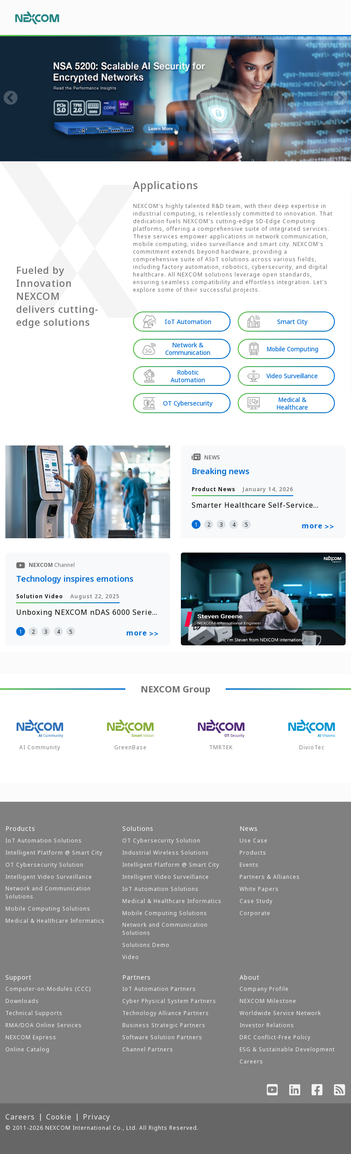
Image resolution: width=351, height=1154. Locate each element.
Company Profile (264, 989)
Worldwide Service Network (280, 1013)
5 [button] (246, 523)
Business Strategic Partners (163, 1025)
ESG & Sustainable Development (287, 1049)
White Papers (259, 889)
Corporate (255, 913)
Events (249, 865)
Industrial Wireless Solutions (165, 852)
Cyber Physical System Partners (169, 1001)
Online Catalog (27, 1049)
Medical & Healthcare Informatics (55, 921)
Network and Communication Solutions (48, 892)
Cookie (59, 1117)
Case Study (256, 901)
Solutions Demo (146, 945)
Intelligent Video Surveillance (48, 877)
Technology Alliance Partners (165, 1013)
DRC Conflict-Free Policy (275, 1037)
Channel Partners (147, 1049)
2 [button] (208, 523)
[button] (144, 143)
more (318, 525)
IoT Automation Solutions (43, 840)
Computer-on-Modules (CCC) (48, 989)
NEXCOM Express (30, 1037)
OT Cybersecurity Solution (44, 865)
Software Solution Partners (162, 1037)
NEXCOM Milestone (268, 1001)
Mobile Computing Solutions (47, 908)
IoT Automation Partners (159, 989)
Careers (251, 1061)
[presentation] (11, 98)
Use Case (254, 840)
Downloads (22, 1001)
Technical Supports (34, 1013)
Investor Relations (267, 1025)
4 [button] (233, 523)
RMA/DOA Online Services (43, 1025)
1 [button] (196, 523)
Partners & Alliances (270, 877)
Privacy (96, 1117)
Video (130, 957)
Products (253, 852)
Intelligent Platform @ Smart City (54, 852)
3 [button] (221, 523)
